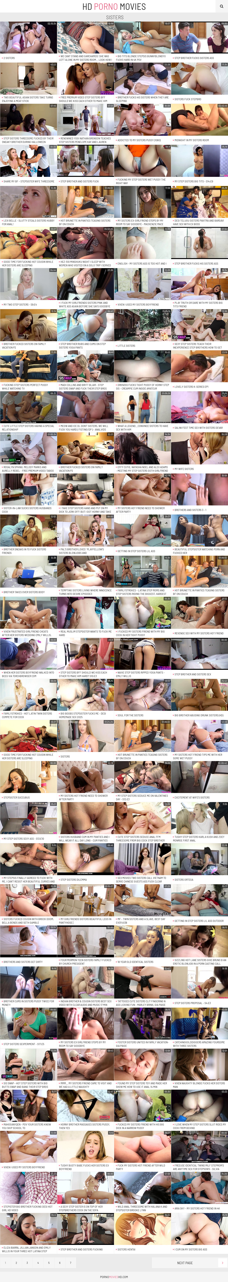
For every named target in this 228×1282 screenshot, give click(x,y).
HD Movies (114, 6)
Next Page (202, 1262)
